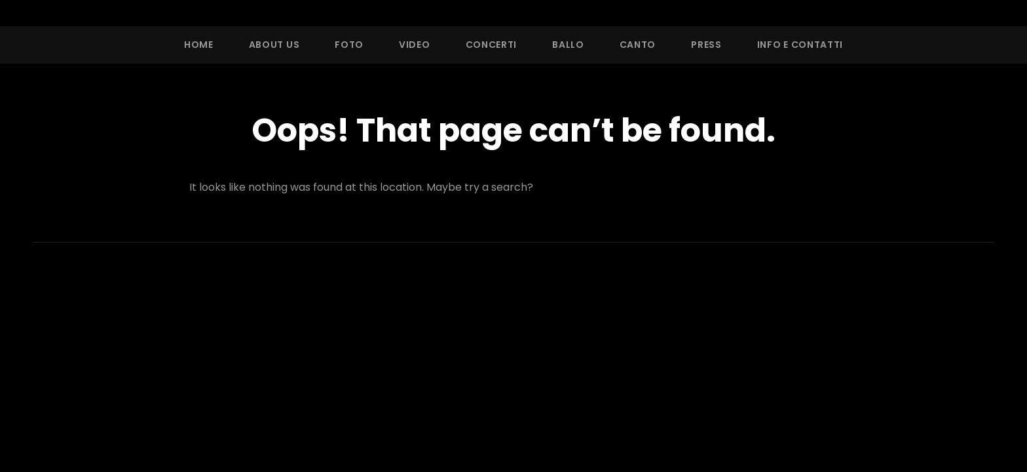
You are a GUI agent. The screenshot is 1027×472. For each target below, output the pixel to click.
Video (414, 44)
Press (706, 44)
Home (199, 44)
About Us (274, 44)
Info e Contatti (800, 44)
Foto (349, 44)
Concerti (491, 44)
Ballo (568, 44)
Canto (638, 44)
